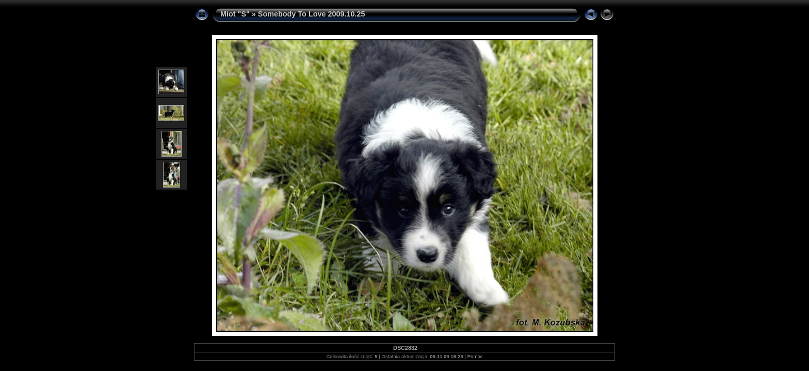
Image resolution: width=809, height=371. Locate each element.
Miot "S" (235, 14)
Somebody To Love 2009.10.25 (311, 14)
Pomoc (475, 356)
